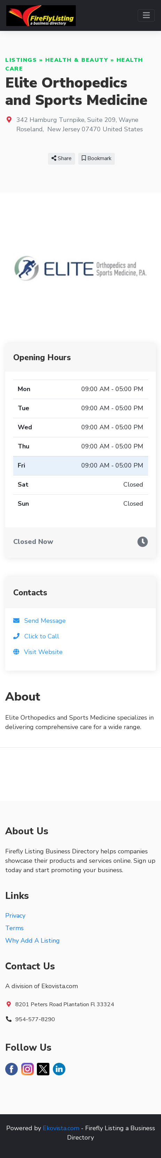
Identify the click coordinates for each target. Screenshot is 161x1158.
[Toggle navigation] (146, 15)
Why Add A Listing (32, 940)
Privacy (15, 915)
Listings (21, 60)
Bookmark (96, 158)
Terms (14, 928)
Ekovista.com (61, 1128)
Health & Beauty (76, 60)
